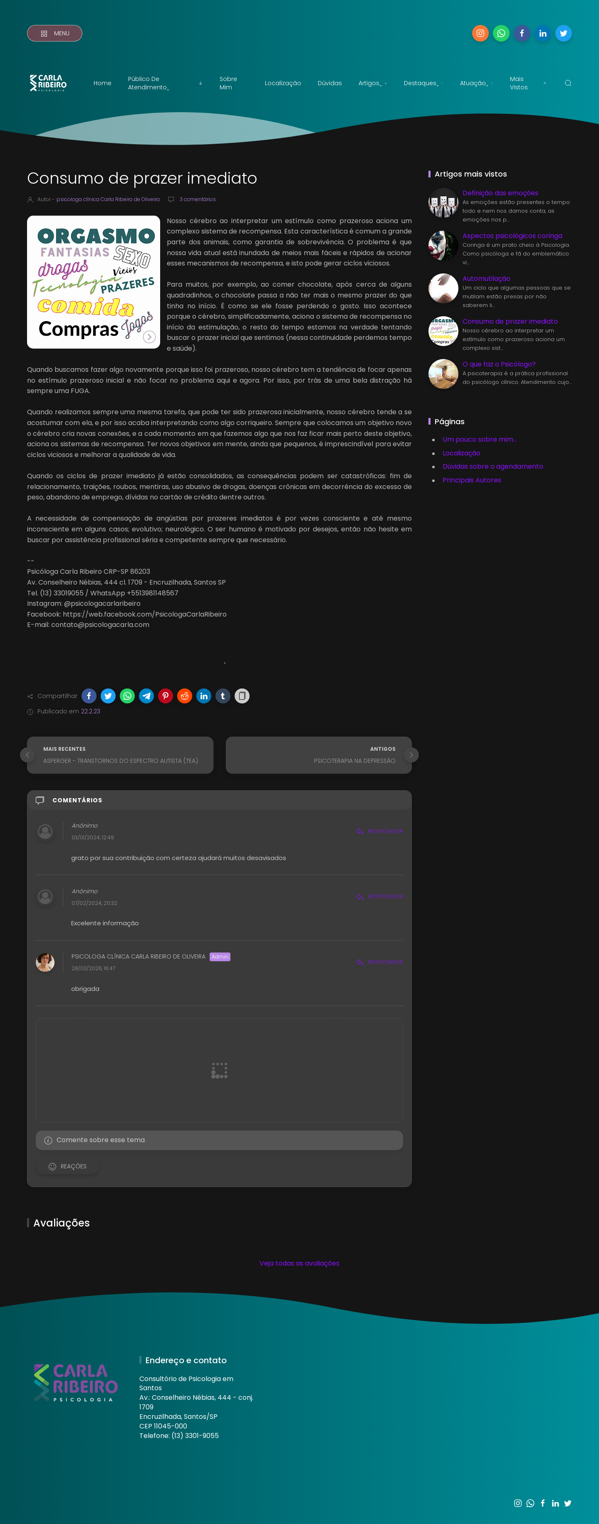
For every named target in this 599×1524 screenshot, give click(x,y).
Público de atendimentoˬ (165, 83)
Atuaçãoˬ (476, 83)
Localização (283, 83)
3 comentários (197, 199)
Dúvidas (330, 83)
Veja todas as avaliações (299, 1263)
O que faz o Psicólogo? (499, 364)
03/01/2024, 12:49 (93, 837)
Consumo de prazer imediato (510, 321)
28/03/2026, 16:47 (93, 968)
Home (102, 83)
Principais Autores (472, 480)
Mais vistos (529, 83)
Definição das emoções (500, 193)
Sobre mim (228, 83)
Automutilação (486, 278)
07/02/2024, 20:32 (94, 903)
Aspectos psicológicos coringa (512, 236)
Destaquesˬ (423, 83)
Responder (379, 831)
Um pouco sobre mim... (480, 439)
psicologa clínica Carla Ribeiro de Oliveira (138, 956)
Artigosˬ (373, 83)
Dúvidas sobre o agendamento (493, 466)
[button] (89, 695)
